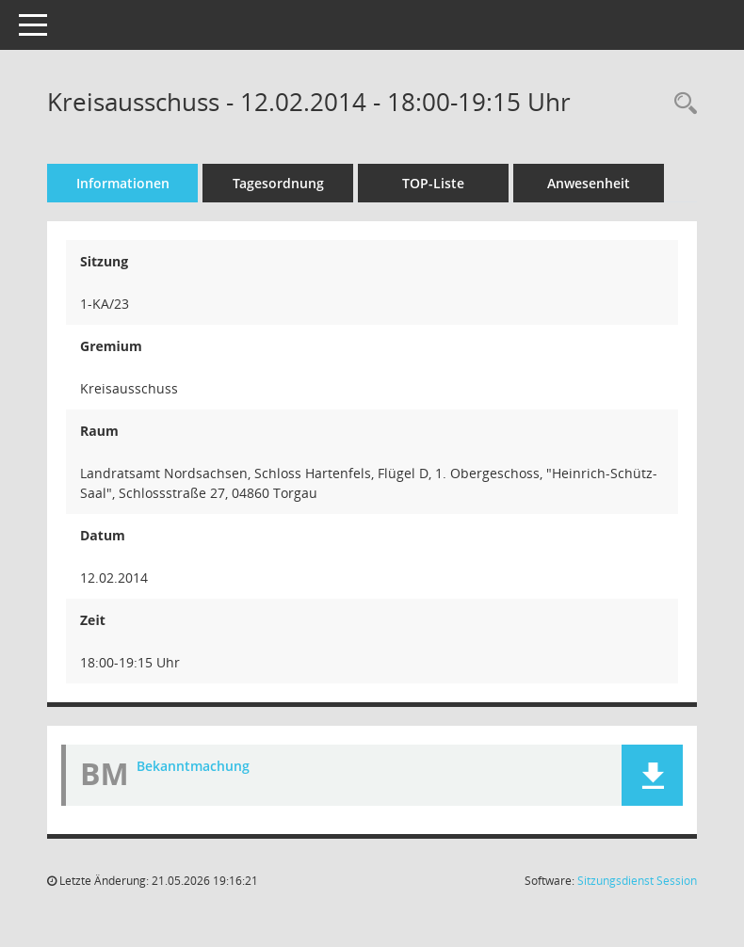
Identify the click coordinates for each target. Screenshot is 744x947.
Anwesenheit (588, 183)
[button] (652, 775)
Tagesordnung (278, 183)
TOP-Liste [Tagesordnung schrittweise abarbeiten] (433, 183)
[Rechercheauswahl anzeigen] (681, 104)
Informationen (123, 183)
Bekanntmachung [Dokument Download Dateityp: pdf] (193, 766)
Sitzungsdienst (637, 881)
